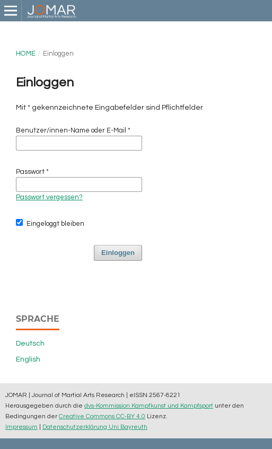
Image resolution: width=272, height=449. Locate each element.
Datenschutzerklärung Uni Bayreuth (94, 427)
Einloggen (118, 253)
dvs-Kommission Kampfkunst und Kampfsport (148, 405)
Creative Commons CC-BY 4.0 (102, 416)
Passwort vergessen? (49, 197)
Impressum (21, 427)
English (28, 359)
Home (26, 53)
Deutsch (30, 343)
